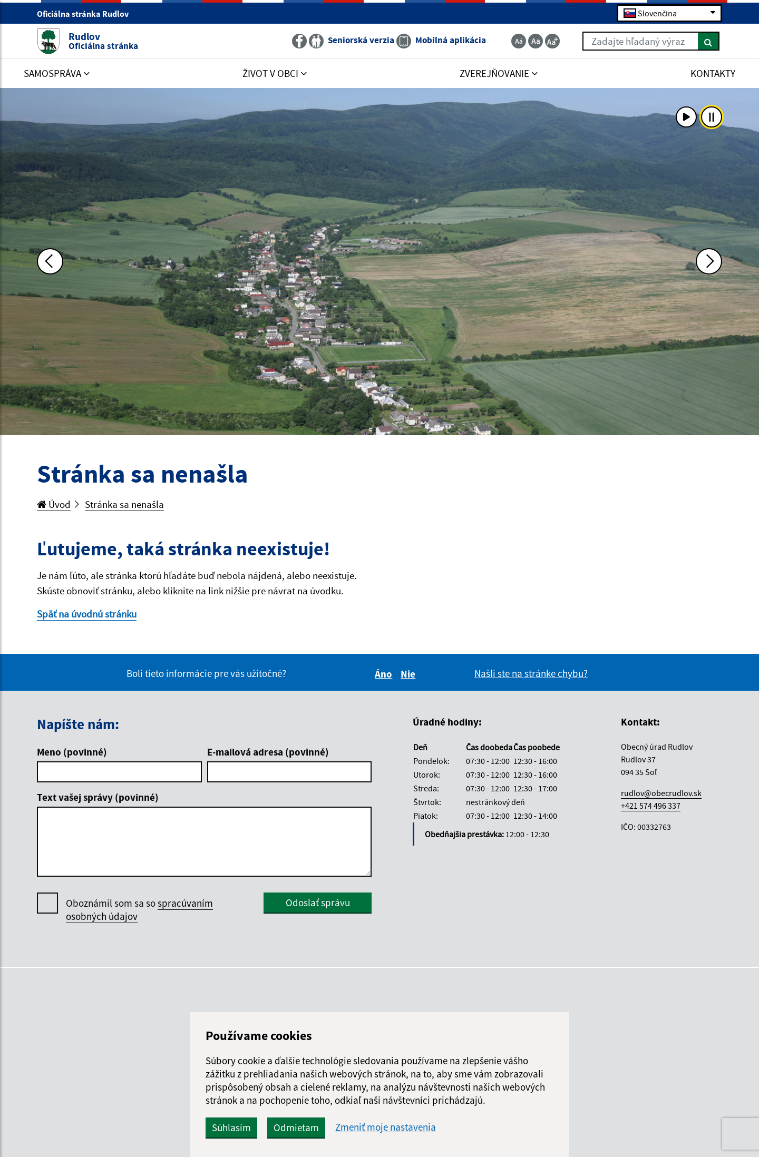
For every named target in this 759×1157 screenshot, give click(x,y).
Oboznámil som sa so (139, 910)
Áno (385, 674)
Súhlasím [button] (231, 1127)
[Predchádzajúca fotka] (50, 261)
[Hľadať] (708, 41)
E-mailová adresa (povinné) (268, 752)
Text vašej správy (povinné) (98, 797)
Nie (410, 674)
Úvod (54, 504)
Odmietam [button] (296, 1127)
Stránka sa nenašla (124, 504)
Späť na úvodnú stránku (87, 613)
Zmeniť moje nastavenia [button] (385, 1127)
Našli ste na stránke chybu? (531, 673)
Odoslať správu (318, 902)
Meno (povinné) (72, 752)
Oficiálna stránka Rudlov (87, 13)
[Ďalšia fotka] (709, 261)
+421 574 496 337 (650, 805)
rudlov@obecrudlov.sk (661, 793)
